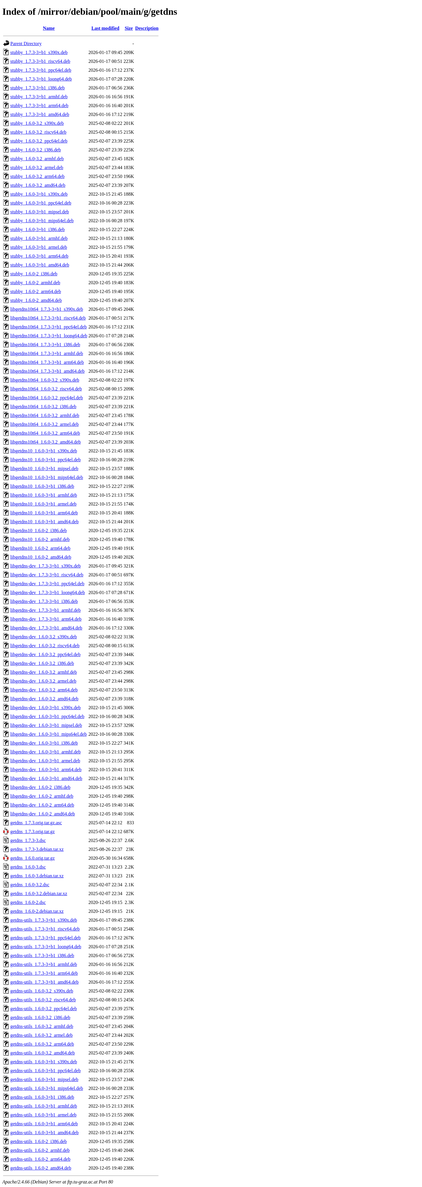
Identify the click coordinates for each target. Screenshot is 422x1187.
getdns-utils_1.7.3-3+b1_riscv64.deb (45, 928)
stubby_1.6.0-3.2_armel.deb (36, 167)
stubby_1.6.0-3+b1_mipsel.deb (39, 211)
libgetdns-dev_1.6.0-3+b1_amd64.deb (46, 778)
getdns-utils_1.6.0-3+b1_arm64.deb (44, 1123)
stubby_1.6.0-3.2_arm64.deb (37, 176)
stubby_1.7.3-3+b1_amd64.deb (39, 114)
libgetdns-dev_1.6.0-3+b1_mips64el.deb (48, 734)
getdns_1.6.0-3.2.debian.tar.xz (38, 893)
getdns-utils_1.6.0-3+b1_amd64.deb (44, 1132)
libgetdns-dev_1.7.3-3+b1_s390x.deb (45, 565)
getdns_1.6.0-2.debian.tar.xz (37, 911)
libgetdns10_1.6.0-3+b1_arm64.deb (44, 512)
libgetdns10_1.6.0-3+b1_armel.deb (43, 503)
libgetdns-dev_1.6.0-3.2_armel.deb (43, 681)
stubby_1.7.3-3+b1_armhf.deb (38, 96)
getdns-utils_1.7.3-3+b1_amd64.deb (44, 982)
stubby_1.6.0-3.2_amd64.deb (37, 185)
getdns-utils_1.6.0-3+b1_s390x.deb (43, 1061)
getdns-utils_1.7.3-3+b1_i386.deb (42, 955)
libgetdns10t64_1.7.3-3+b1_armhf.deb (46, 353)
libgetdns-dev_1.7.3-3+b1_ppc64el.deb (47, 583)
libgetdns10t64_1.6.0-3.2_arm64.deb (45, 433)
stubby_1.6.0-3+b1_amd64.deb (39, 264)
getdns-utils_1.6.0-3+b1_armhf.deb (43, 1105)
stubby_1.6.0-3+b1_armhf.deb (38, 238)
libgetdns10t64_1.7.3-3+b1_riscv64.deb (48, 318)
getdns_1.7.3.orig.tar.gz (32, 831)
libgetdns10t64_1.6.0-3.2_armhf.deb (44, 415)
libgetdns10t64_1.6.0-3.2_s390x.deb (44, 379)
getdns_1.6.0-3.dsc (28, 866)
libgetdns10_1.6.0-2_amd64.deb (40, 557)
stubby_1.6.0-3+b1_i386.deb (37, 229)
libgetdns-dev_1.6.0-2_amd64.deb (42, 813)
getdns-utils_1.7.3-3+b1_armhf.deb (43, 964)
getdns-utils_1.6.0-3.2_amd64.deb (42, 1052)
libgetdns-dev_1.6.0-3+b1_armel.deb (45, 760)
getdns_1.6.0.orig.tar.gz (32, 858)
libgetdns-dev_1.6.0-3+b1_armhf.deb (45, 751)
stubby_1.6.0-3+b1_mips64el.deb (42, 220)
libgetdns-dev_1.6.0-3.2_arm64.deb (44, 689)
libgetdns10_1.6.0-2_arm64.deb (40, 548)
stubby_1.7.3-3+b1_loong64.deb (41, 78)
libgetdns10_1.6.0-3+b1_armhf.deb (43, 495)
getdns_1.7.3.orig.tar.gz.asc (36, 822)
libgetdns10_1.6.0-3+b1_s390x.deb (43, 450)
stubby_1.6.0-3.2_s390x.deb (37, 123)
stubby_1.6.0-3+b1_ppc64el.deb (40, 202)
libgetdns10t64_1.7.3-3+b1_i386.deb (45, 344)
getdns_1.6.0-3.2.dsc (29, 884)
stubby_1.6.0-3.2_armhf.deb (37, 158)
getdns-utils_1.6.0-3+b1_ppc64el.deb (45, 1070)
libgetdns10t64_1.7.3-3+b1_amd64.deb (47, 371)
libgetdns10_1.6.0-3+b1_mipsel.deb (44, 468)
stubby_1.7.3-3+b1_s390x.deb (38, 52)
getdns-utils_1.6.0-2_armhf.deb (40, 1150)
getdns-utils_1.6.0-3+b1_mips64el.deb (46, 1088)
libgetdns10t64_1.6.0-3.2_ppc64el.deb (46, 397)
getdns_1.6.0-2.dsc (28, 902)
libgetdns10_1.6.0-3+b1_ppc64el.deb (45, 459)
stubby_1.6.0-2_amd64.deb (36, 300)
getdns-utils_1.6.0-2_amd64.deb (40, 1167)
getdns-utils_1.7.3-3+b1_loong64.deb (45, 946)
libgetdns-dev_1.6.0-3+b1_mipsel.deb (46, 725)
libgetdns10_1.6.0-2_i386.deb (38, 530)
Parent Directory (26, 43)
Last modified (105, 28)
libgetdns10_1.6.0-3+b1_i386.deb (42, 486)
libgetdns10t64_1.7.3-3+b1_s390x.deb (46, 309)
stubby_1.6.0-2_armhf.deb (35, 282)
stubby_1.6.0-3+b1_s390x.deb (38, 194)
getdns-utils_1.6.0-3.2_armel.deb (41, 1035)
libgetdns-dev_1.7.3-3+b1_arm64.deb (45, 619)
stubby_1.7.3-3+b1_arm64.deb (39, 105)
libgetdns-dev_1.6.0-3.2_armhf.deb (43, 672)
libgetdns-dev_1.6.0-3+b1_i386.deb (44, 742)
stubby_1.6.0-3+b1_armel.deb (38, 247)
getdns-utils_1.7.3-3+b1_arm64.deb (44, 973)
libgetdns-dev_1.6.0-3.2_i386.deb (42, 663)
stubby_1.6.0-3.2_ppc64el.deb (38, 140)
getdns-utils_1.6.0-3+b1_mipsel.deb (44, 1079)
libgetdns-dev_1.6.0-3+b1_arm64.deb (45, 769)
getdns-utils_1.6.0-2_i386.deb (38, 1141)
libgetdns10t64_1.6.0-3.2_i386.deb (43, 406)
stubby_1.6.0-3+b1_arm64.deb (39, 256)
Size (129, 28)
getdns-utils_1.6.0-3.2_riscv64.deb (43, 999)
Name (49, 28)
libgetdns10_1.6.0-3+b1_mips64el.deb (46, 477)
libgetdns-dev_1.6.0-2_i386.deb (40, 787)
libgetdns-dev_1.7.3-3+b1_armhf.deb (45, 610)
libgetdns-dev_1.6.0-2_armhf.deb (41, 796)
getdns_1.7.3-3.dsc (28, 840)
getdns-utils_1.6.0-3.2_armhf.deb (41, 1026)
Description (147, 28)
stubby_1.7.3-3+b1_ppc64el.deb (40, 70)
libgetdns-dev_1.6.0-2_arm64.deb (42, 804)
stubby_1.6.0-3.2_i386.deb (35, 149)
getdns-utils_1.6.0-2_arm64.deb (40, 1159)
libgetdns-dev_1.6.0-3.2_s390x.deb (43, 636)
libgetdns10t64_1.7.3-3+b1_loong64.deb (48, 335)
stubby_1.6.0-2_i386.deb (33, 273)
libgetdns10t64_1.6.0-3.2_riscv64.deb (46, 388)
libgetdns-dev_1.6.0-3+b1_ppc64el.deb (47, 716)
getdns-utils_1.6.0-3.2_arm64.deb (42, 1044)
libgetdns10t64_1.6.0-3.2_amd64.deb (45, 441)
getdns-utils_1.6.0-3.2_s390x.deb (41, 990)
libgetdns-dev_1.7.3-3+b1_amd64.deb (46, 627)
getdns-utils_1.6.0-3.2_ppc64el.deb (43, 1008)
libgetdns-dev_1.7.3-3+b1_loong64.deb (47, 592)
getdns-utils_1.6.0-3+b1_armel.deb (43, 1114)
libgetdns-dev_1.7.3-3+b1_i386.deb (44, 601)
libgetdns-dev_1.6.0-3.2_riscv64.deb (45, 645)
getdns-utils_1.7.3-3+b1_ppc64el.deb (45, 937)
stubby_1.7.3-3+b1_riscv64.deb (40, 61)
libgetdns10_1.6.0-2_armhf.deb (40, 539)
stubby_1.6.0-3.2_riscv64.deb (38, 132)
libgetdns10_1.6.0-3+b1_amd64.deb (44, 521)
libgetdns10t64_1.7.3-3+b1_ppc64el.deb (48, 326)
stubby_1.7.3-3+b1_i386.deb (37, 87)
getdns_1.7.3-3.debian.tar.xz (37, 849)
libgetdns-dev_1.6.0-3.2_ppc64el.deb (45, 654)
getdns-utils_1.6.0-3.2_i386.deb (40, 1017)
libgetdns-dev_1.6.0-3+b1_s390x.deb (45, 707)
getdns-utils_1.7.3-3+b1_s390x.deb (43, 920)
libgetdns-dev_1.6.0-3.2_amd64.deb (44, 698)
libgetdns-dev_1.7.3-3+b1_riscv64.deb (46, 574)
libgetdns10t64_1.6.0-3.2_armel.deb (44, 424)
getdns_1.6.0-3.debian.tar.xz (37, 875)
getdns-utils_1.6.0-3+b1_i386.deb (42, 1097)
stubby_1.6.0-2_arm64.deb (35, 291)
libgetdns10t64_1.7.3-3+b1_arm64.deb (47, 362)
